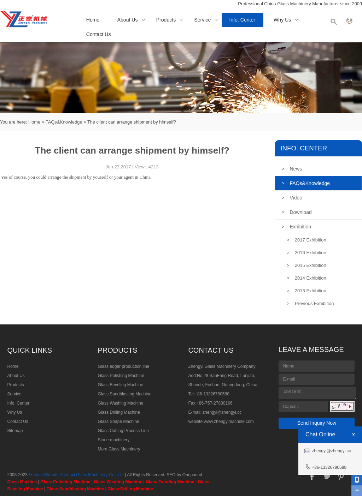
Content (317, 393)
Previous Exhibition (310, 303)
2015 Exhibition (306, 265)
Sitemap (15, 430)
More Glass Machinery (119, 449)
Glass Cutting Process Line (123, 430)
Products (166, 20)
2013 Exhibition (306, 290)
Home (93, 20)
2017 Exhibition (306, 240)
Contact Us (98, 34)
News (291, 169)
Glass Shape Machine (118, 421)
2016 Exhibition (306, 252)
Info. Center (242, 20)
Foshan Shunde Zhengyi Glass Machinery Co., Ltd (76, 474)
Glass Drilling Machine (119, 412)
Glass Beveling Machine (120, 384)
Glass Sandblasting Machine (124, 394)
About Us (127, 20)
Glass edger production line (123, 366)
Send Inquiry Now (317, 423)
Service (202, 20)
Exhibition (296, 226)
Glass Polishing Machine (121, 375)
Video (291, 198)
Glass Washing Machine (120, 403)
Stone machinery (113, 439)
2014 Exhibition (306, 278)
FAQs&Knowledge (64, 122)
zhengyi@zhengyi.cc (222, 412)
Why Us (282, 20)
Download (296, 212)
